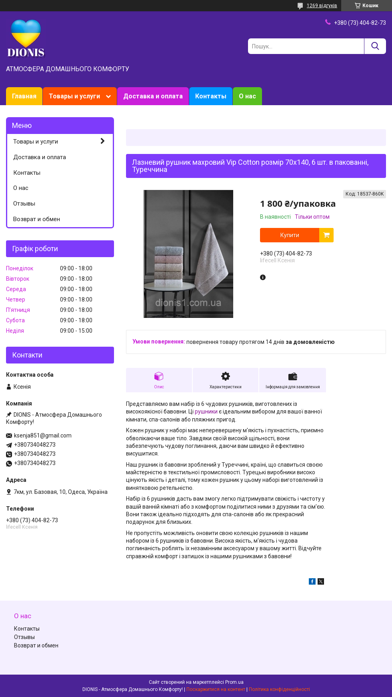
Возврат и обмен (36, 219)
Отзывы (24, 203)
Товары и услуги (74, 96)
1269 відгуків (322, 5)
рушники (206, 411)
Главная (24, 96)
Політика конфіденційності (279, 689)
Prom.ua (234, 682)
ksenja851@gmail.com (43, 435)
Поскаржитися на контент (215, 689)
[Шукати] (375, 46)
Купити (289, 235)
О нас (247, 96)
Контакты (210, 96)
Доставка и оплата (153, 96)
